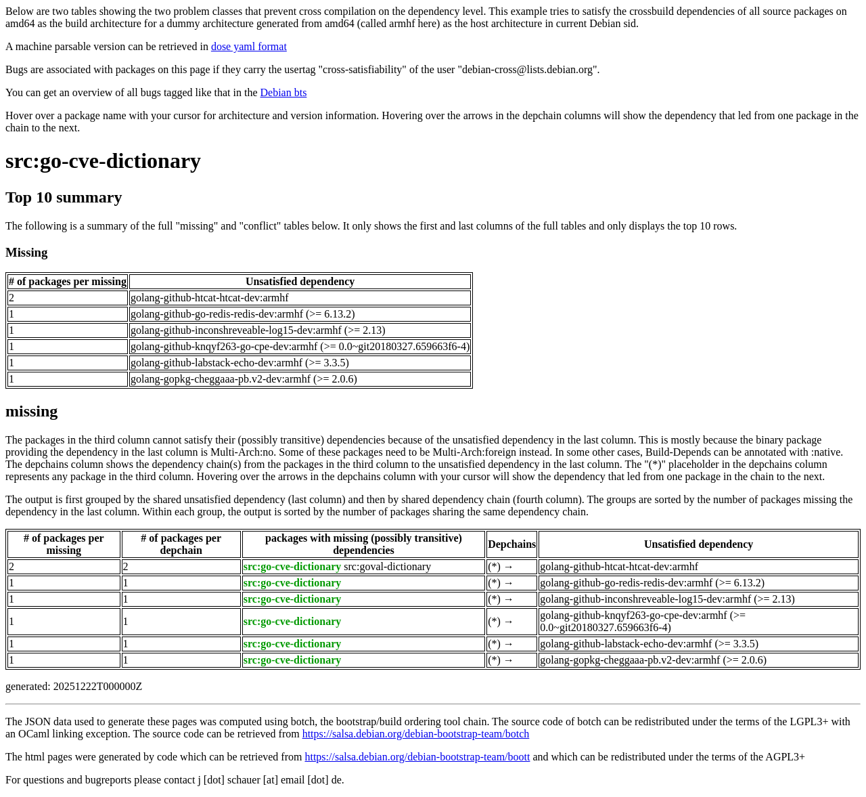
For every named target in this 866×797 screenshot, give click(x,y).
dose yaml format (249, 46)
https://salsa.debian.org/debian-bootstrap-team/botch (416, 733)
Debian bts (283, 92)
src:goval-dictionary (387, 566)
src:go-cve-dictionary (103, 160)
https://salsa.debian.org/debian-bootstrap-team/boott (417, 756)
